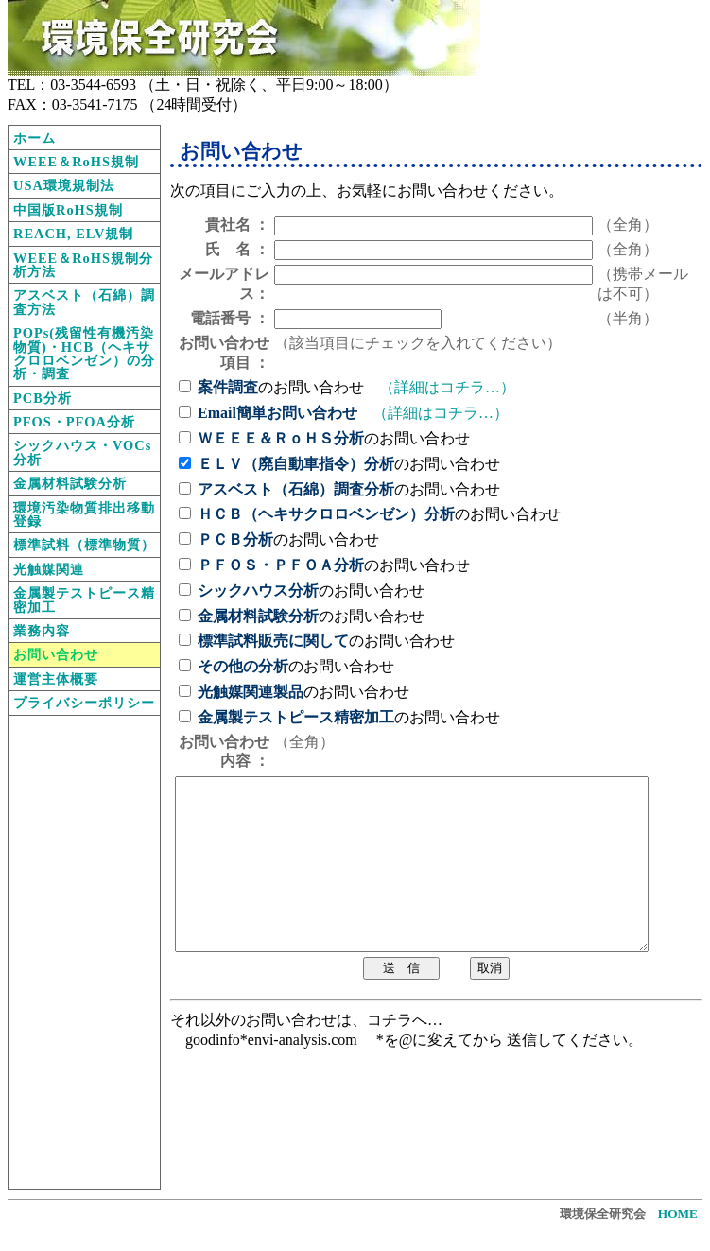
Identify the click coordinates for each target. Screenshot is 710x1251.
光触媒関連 (48, 569)
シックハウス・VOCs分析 (82, 452)
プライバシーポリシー (84, 702)
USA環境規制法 (63, 185)
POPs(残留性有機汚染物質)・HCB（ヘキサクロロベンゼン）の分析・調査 (84, 353)
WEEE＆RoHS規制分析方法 (83, 265)
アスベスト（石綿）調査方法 (84, 301)
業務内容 (41, 630)
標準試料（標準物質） (84, 544)
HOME (678, 1214)
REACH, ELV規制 (73, 233)
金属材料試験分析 (70, 483)
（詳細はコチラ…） (447, 387)
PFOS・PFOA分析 (74, 421)
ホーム (34, 138)
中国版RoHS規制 (68, 209)
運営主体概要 (55, 678)
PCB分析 (42, 398)
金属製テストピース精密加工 (84, 599)
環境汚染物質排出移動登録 (84, 514)
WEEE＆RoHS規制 (76, 161)
